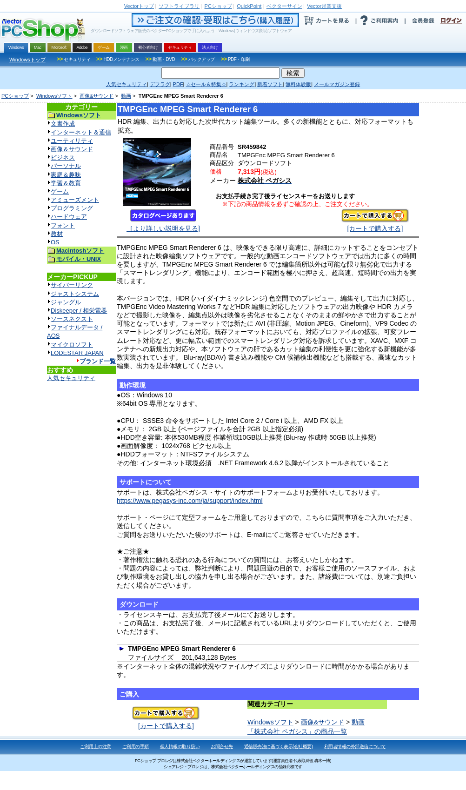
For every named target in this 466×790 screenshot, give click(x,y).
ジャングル (66, 302)
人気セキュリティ (71, 378)
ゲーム (60, 191)
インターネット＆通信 (81, 132)
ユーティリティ (72, 140)
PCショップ (15, 96)
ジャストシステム (75, 293)
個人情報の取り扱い (180, 746)
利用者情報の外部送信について (355, 746)
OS (55, 242)
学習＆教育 (66, 183)
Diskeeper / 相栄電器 (79, 310)
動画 (126, 96)
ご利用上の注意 (95, 746)
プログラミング (72, 208)
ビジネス (63, 157)
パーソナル (66, 165)
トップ (139, 6)
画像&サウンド (96, 96)
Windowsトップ (27, 59)
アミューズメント (75, 199)
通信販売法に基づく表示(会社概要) (278, 746)
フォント (63, 225)
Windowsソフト (54, 96)
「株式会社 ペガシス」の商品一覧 (297, 731)
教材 (57, 233)
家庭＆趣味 (66, 174)
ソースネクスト (72, 318)
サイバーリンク (72, 284)
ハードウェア (69, 216)
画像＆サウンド (72, 149)
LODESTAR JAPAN (77, 352)
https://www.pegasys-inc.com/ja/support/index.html (190, 500)
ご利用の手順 (135, 746)
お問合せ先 (222, 746)
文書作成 (63, 123)
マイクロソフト (72, 344)
